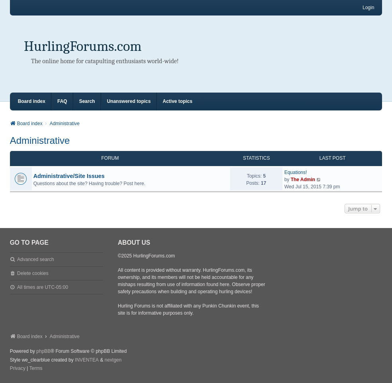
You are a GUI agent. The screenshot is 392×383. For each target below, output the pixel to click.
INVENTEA (87, 360)
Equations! (295, 172)
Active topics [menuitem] (178, 101)
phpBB (43, 351)
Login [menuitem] (368, 7)
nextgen (113, 360)
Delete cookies (33, 273)
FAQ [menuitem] (62, 101)
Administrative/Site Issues (69, 176)
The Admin (303, 179)
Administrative (40, 140)
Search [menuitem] (87, 101)
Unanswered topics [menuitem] (129, 101)
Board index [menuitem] (31, 101)
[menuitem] (17, 368)
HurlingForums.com (83, 46)
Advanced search (35, 259)
